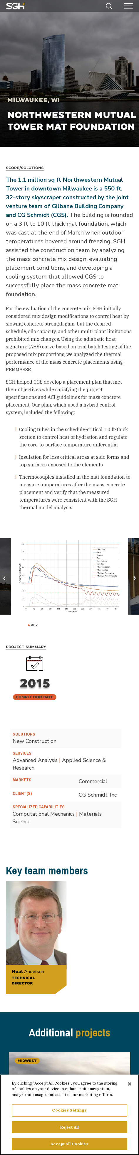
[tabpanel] (69, 576)
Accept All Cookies (69, 1145)
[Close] (129, 1084)
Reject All (69, 1128)
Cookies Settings (69, 1111)
